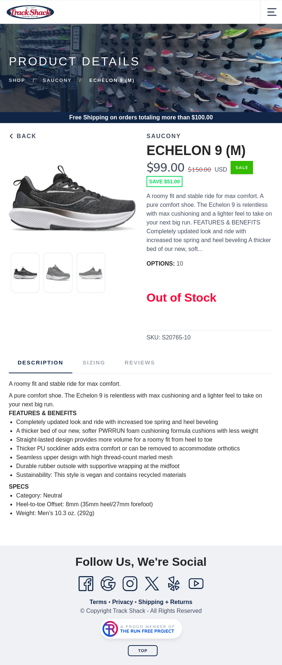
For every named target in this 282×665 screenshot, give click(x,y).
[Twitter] (152, 584)
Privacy (122, 602)
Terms (98, 602)
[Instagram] (130, 584)
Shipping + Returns (165, 602)
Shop (17, 80)
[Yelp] (174, 584)
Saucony (57, 80)
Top (142, 650)
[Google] (108, 584)
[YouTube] (196, 584)
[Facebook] (86, 584)
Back (23, 136)
